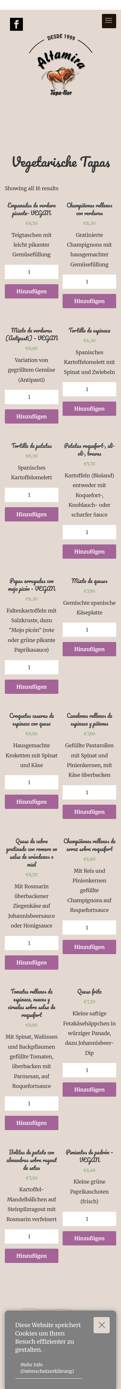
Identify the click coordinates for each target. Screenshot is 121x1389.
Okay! (104, 1325)
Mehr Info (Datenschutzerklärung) (47, 1368)
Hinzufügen (31, 291)
